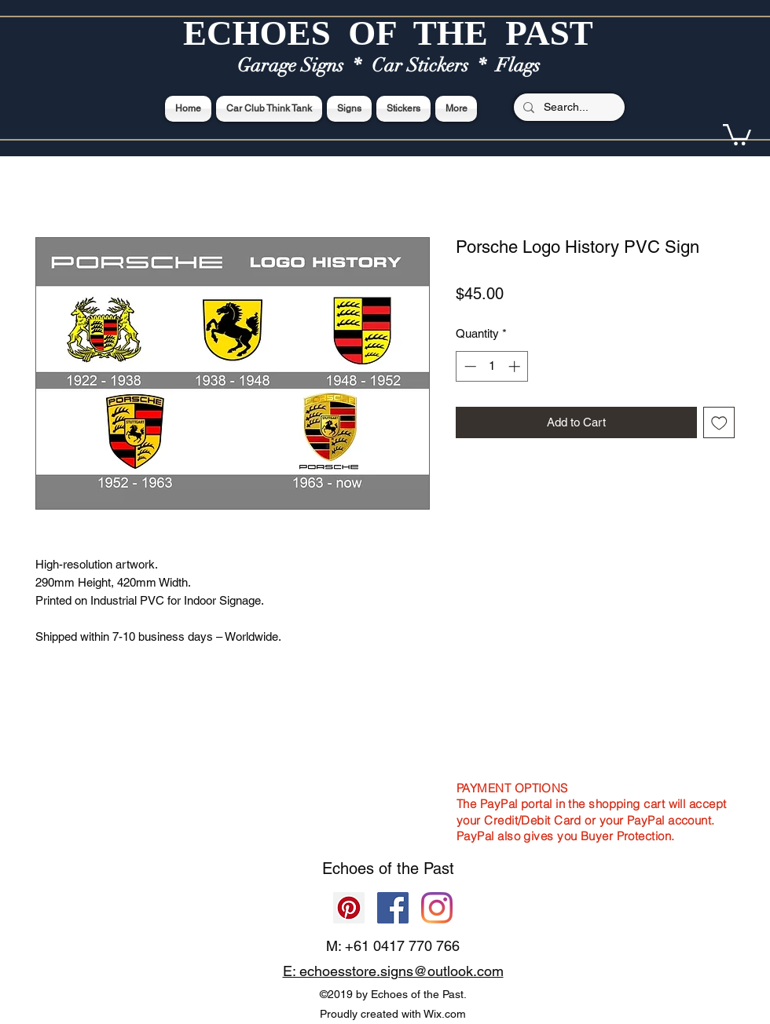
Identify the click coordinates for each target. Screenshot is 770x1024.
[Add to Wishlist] (719, 423)
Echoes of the (373, 868)
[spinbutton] (492, 366)
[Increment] (515, 366)
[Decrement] (468, 366)
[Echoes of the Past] (437, 907)
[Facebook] (393, 907)
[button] (737, 133)
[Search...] (568, 107)
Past (439, 868)
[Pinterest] (349, 907)
